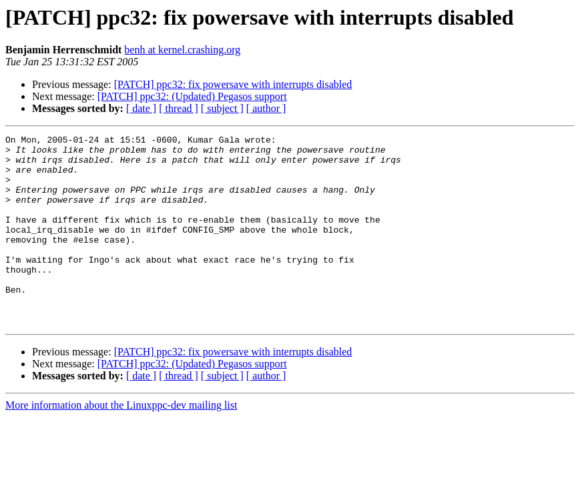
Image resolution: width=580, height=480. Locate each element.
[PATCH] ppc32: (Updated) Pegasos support (192, 96)
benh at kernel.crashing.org (182, 49)
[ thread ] (178, 108)
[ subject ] (222, 108)
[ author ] (266, 108)
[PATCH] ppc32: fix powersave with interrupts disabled (233, 84)
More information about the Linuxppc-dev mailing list (121, 443)
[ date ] (141, 108)
